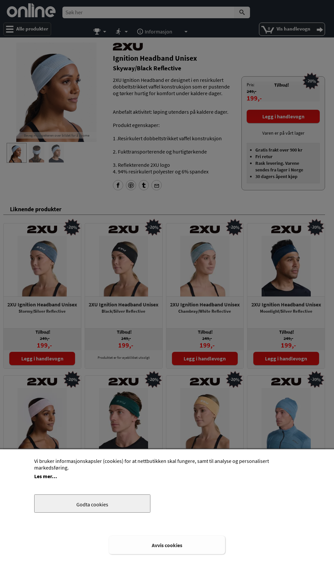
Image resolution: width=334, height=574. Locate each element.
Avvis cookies (167, 545)
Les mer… (45, 476)
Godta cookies (92, 504)
